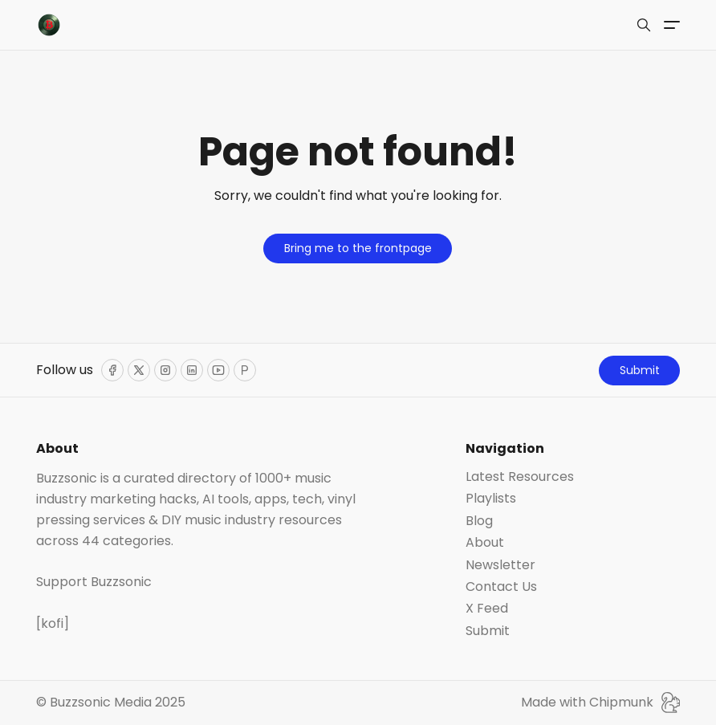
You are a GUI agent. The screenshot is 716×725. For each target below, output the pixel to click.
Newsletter (500, 565)
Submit (640, 370)
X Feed (487, 608)
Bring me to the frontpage (358, 248)
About (485, 543)
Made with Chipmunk (601, 702)
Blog (479, 521)
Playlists (491, 498)
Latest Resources (520, 477)
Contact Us (501, 587)
